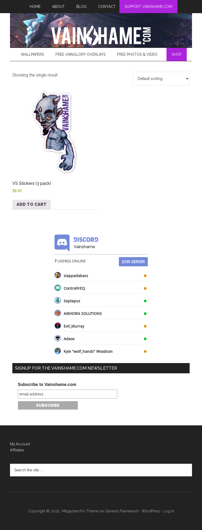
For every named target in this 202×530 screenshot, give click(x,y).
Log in (168, 511)
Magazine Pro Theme (80, 511)
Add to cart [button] (32, 204)
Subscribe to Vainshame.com (47, 384)
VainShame (101, 35)
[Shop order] (161, 78)
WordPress (151, 511)
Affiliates (17, 450)
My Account (20, 444)
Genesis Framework (122, 511)
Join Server (133, 261)
